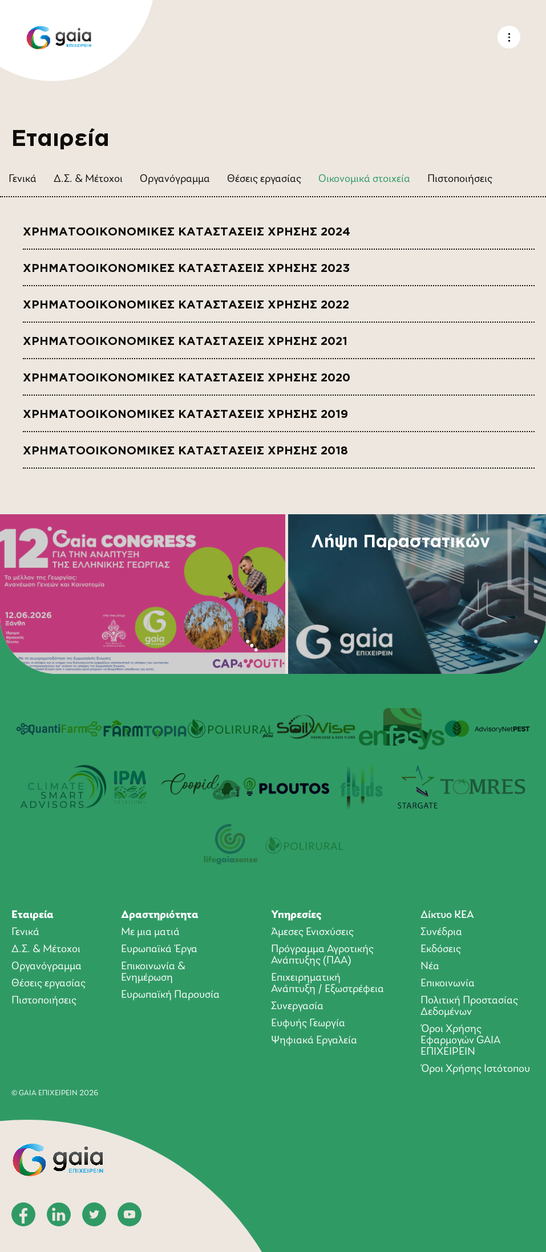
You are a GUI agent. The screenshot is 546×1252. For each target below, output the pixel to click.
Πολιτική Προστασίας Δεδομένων (469, 1006)
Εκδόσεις (440, 949)
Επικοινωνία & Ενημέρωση (153, 972)
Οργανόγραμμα (175, 179)
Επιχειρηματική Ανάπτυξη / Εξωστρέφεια (327, 983)
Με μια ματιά (150, 932)
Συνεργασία (297, 1006)
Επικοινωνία (447, 983)
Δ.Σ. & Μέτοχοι (88, 179)
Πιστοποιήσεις (459, 179)
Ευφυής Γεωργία (308, 1023)
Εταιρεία (32, 915)
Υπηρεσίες (296, 915)
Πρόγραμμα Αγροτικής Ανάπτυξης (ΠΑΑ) (322, 955)
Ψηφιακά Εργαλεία (314, 1040)
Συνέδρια (441, 932)
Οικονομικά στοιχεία (364, 179)
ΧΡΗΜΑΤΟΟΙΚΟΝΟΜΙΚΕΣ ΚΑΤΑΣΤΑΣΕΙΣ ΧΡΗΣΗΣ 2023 (186, 264)
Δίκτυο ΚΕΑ (447, 915)
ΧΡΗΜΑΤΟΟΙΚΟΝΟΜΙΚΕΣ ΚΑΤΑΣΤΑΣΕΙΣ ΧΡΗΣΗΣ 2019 (185, 410)
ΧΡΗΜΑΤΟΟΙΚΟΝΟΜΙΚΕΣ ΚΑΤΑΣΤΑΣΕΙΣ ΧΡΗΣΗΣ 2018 (185, 446)
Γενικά (23, 179)
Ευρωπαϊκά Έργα (159, 949)
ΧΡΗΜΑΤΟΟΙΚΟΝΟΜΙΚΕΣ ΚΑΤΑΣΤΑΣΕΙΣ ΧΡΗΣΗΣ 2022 (186, 300)
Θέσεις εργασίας (264, 179)
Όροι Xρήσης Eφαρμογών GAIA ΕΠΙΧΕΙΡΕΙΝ (460, 1040)
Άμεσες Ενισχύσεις (312, 932)
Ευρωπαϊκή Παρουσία (170, 995)
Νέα (429, 966)
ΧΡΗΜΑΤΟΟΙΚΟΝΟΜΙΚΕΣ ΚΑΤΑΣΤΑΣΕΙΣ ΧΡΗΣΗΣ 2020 (186, 373)
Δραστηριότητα (160, 915)
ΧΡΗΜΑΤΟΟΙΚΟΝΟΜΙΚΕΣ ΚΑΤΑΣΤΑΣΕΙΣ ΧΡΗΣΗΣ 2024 (186, 227)
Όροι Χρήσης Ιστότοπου (475, 1069)
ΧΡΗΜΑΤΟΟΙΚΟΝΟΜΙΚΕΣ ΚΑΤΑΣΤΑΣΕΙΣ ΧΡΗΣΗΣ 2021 (185, 337)
